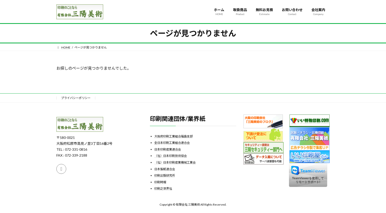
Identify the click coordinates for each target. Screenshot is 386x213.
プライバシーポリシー (76, 98)
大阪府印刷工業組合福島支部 (173, 136)
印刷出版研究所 (164, 175)
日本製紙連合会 (164, 169)
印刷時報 (160, 182)
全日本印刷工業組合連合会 (172, 143)
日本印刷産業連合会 (167, 149)
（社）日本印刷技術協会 (170, 156)
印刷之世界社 (163, 188)
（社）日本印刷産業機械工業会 (175, 162)
